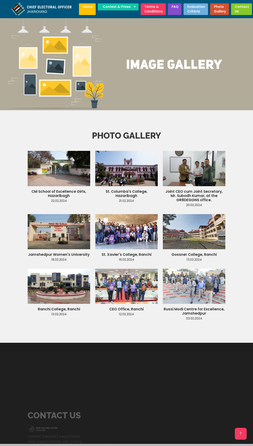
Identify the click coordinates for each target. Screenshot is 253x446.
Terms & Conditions (153, 9)
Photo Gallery (220, 9)
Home (88, 6)
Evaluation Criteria (196, 9)
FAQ (175, 6)
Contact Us (242, 9)
